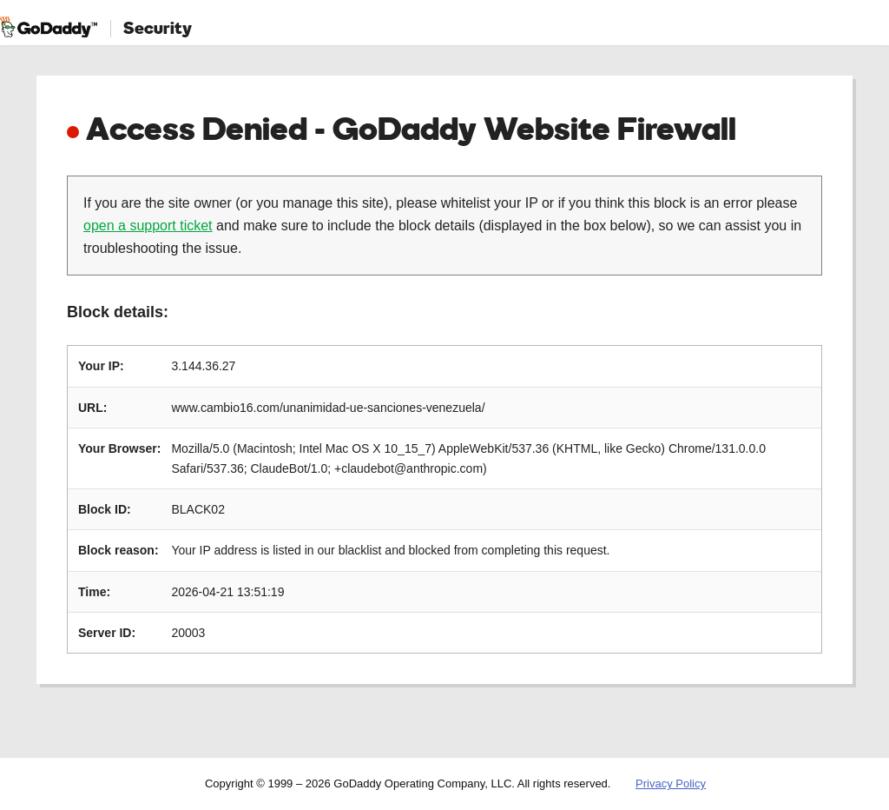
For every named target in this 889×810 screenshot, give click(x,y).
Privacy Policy (670, 783)
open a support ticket (148, 225)
